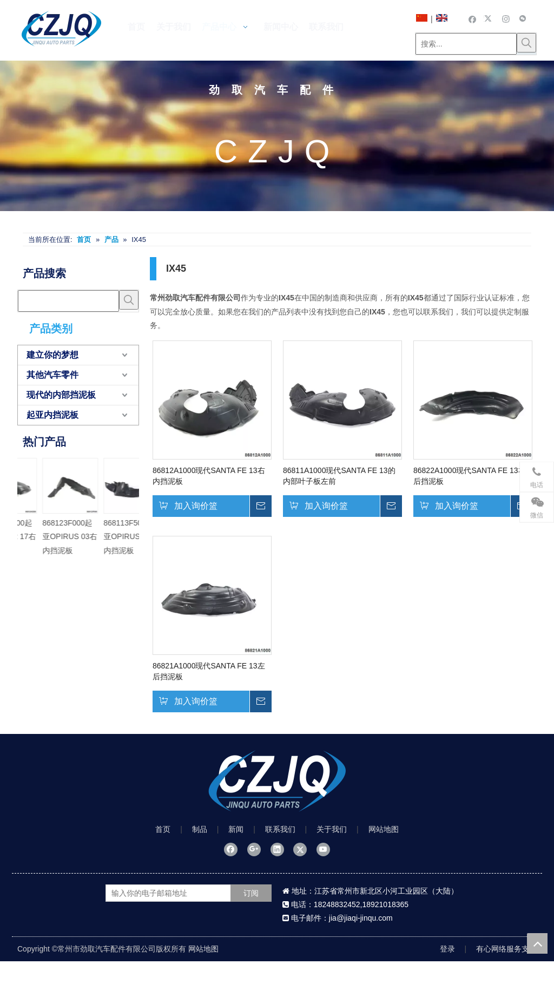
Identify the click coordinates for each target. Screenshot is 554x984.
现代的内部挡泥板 (61, 394)
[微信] (523, 18)
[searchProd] (68, 301)
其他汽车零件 (52, 374)
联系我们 (280, 829)
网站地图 (383, 829)
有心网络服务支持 (506, 948)
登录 (447, 948)
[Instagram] (506, 18)
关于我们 (331, 829)
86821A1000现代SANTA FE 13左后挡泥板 (209, 671)
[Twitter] (489, 18)
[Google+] (254, 849)
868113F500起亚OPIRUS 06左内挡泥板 (47, 536)
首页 (162, 829)
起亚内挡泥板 (52, 414)
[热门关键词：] (526, 43)
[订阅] (251, 893)
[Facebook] (472, 18)
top (537, 943)
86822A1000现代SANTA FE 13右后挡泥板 (469, 476)
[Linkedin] (277, 849)
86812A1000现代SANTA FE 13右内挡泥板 (209, 476)
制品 (199, 829)
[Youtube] (323, 849)
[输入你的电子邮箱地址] (179, 893)
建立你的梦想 (52, 354)
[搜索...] (466, 44)
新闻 (235, 829)
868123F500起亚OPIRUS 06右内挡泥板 (108, 536)
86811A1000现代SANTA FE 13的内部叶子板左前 (339, 476)
